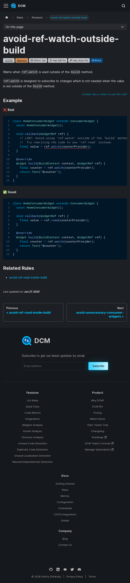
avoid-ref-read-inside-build (28, 277)
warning (22, 60)
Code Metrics (33, 412)
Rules (65, 489)
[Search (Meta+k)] (123, 5)
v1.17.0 (8, 60)
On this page (14, 27)
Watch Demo (97, 418)
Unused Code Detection (32, 443)
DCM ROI (97, 406)
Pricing (98, 412)
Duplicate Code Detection (32, 449)
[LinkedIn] (58, 569)
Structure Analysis (32, 437)
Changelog (97, 431)
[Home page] (6, 18)
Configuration (65, 502)
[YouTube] (65, 569)
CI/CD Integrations (65, 514)
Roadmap (99, 437)
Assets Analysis (32, 431)
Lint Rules (32, 400)
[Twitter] (72, 569)
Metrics (65, 495)
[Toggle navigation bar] (6, 6)
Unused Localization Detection (32, 455)
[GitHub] (51, 569)
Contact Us (65, 544)
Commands (65, 508)
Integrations (32, 418)
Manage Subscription (99, 449)
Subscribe (98, 366)
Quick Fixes (32, 406)
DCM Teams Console (99, 443)
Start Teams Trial (97, 424)
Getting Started (65, 483)
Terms (92, 576)
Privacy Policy (75, 576)
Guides (65, 520)
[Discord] (79, 569)
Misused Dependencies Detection (32, 461)
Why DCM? (97, 400)
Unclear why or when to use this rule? (104, 94)
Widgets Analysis (32, 424)
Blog (65, 538)
